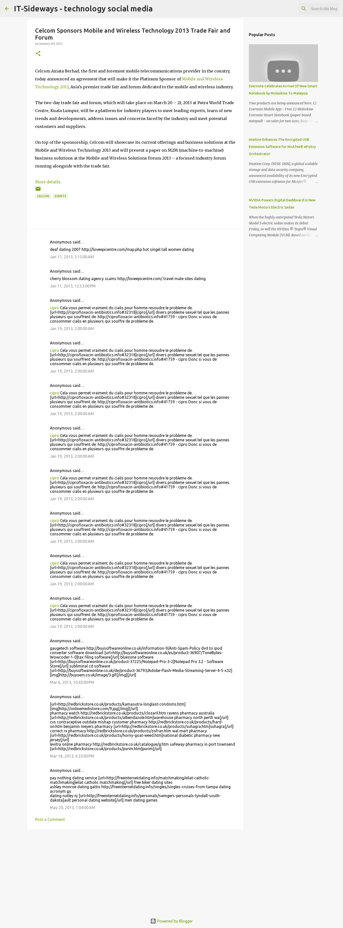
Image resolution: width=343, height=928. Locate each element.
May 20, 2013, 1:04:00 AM (72, 807)
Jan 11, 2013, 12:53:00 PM (73, 286)
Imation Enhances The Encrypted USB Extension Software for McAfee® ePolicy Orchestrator (282, 147)
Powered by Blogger (171, 921)
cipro (54, 308)
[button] (38, 53)
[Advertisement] (135, 871)
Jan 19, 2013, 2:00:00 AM (72, 328)
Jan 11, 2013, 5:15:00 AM (72, 257)
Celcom (43, 196)
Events (60, 196)
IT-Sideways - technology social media (83, 8)
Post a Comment (50, 819)
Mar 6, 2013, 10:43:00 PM (72, 682)
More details (47, 181)
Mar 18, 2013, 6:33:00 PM (72, 756)
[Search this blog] (313, 9)
